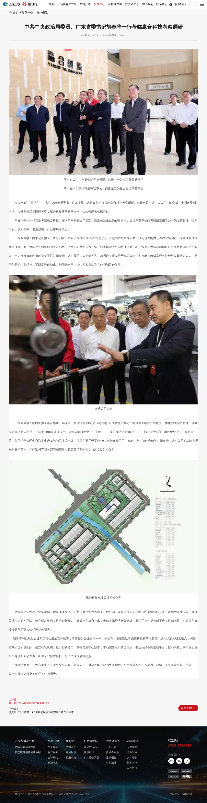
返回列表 (188, 708)
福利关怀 (132, 762)
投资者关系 (132, 4)
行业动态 (71, 757)
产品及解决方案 (66, 4)
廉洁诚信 (89, 752)
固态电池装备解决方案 (28, 752)
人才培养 (132, 757)
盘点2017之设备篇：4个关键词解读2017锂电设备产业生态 (41, 712)
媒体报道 (41, 12)
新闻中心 (99, 4)
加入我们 (147, 4)
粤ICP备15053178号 (79, 793)
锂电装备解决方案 (25, 747)
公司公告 (111, 747)
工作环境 (132, 767)
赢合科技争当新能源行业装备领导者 (29, 702)
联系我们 (161, 4)
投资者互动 (112, 752)
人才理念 (132, 747)
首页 (51, 4)
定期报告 (111, 757)
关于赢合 (53, 747)
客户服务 (53, 752)
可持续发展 (115, 4)
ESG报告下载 (91, 757)
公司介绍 (85, 4)
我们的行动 (90, 747)
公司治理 (111, 762)
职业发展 (132, 752)
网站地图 (174, 794)
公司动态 (71, 747)
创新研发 (53, 762)
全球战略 (53, 757)
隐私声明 (187, 794)
